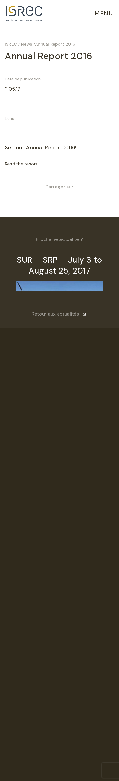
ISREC (11, 44)
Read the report (21, 164)
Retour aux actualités (55, 314)
